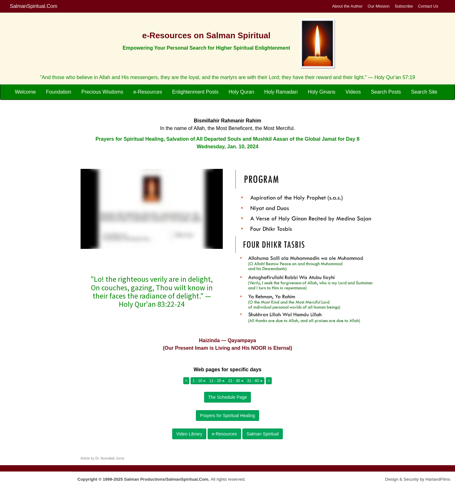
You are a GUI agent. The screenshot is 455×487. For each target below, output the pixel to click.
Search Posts (386, 92)
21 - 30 (236, 381)
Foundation (58, 92)
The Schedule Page (227, 397)
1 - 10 (199, 381)
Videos (353, 92)
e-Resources (147, 92)
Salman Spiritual (262, 433)
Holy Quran (241, 92)
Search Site (424, 92)
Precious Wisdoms (102, 92)
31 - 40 (255, 381)
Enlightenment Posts (195, 92)
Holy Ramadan (281, 92)
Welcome (25, 92)
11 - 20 (217, 381)
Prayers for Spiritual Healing (227, 415)
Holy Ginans (321, 92)
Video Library (189, 433)
